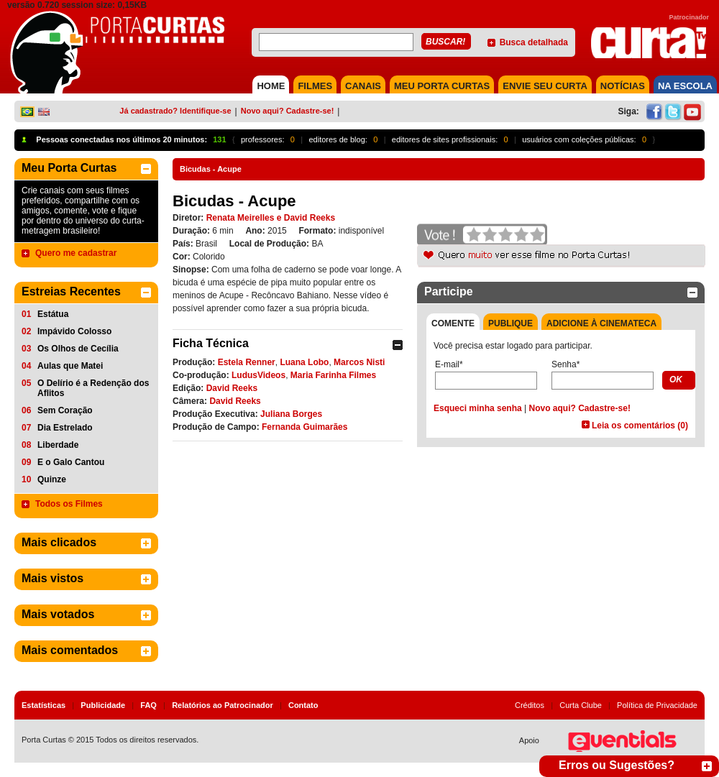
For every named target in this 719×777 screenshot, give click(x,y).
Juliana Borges (291, 414)
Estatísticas (43, 705)
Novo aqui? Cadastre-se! (287, 110)
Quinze (51, 479)
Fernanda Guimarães (304, 427)
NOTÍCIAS (622, 86)
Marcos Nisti (359, 362)
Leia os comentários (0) (640, 425)
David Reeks (231, 388)
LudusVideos (258, 375)
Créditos (529, 705)
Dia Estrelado (65, 428)
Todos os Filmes (69, 504)
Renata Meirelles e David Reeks (270, 218)
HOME (271, 86)
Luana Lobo (304, 362)
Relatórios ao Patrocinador (222, 705)
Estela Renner (246, 362)
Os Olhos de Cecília (78, 349)
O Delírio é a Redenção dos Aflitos (93, 388)
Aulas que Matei (70, 366)
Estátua (52, 314)
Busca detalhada (534, 42)
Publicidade (103, 705)
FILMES (315, 86)
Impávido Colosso (74, 331)
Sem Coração (65, 410)
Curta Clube (580, 705)
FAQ (148, 705)
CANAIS (363, 86)
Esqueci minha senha (478, 408)
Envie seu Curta (545, 86)
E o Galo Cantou (70, 462)
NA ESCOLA (685, 86)
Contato (303, 705)
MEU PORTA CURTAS (442, 86)
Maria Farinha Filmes (333, 375)
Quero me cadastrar (75, 253)
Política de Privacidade (657, 705)
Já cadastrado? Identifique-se (175, 110)
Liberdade (57, 445)
